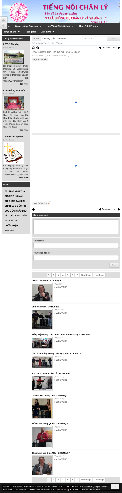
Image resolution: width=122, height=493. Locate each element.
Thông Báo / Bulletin (13, 38)
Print (33, 209)
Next (115, 48)
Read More (23, 84)
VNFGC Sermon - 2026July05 (46, 280)
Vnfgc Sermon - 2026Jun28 (45, 306)
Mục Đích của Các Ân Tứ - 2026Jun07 (51, 373)
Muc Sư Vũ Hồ (40, 203)
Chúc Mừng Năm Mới (14, 90)
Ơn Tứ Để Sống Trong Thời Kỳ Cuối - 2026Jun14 (56, 353)
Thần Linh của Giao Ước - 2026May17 (51, 453)
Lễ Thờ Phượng (11, 44)
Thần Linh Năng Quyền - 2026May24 (50, 423)
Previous (106, 48)
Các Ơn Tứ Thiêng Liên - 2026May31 (50, 395)
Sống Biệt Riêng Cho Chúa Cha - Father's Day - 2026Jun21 (61, 334)
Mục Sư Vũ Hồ (39, 59)
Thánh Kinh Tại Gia (13, 136)
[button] (28, 26)
